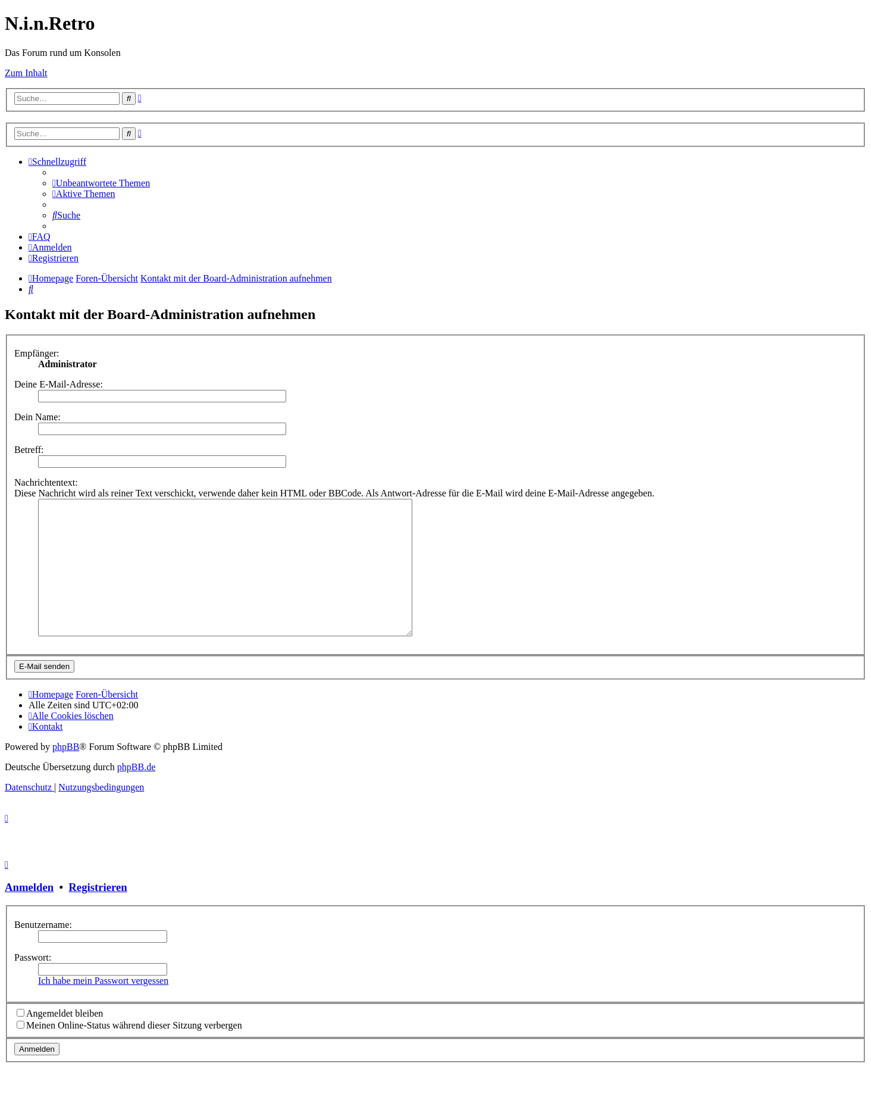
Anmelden (29, 914)
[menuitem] (101, 183)
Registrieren (97, 914)
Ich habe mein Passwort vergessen (103, 1007)
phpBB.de (136, 794)
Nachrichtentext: (46, 482)
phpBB (65, 773)
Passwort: (32, 984)
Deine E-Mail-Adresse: (58, 384)
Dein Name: (37, 417)
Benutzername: (43, 951)
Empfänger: (36, 353)
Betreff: (28, 450)
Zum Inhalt (26, 73)
